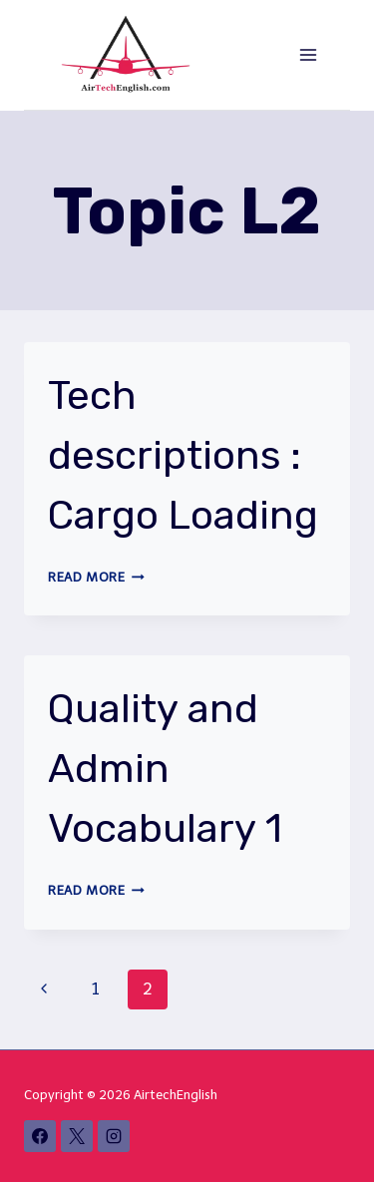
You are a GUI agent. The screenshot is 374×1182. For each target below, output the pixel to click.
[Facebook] (40, 1136)
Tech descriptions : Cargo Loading (183, 455)
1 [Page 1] (96, 989)
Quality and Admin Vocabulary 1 (165, 768)
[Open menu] (307, 54)
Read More (96, 577)
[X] (77, 1136)
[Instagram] (114, 1136)
